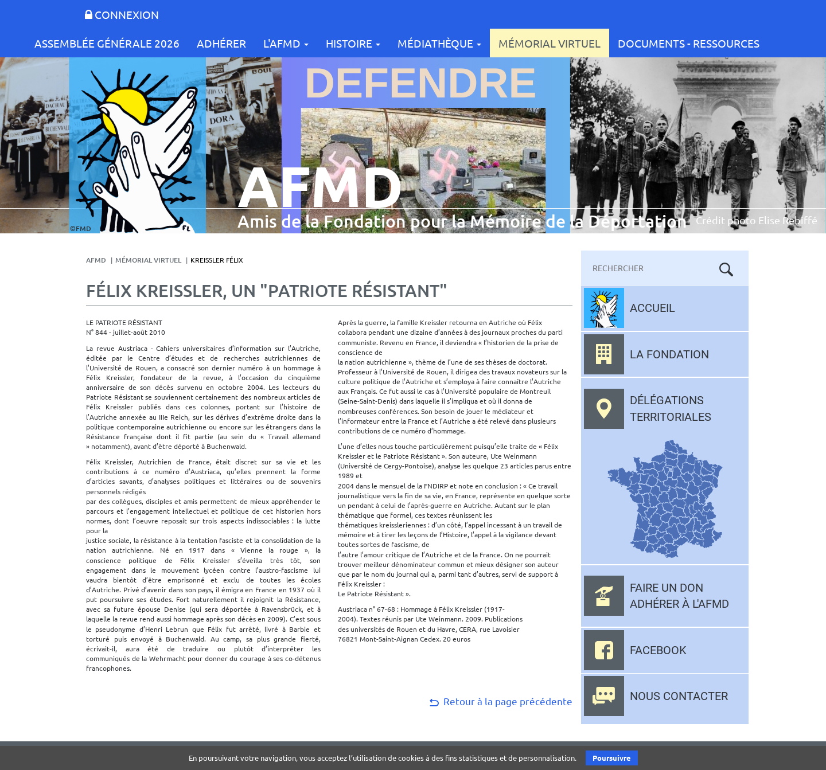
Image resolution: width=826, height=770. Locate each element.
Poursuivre (612, 758)
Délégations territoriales (670, 408)
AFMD (96, 260)
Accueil (652, 308)
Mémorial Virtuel (549, 43)
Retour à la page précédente (499, 701)
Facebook (658, 650)
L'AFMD (286, 43)
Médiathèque (439, 43)
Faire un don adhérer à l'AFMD (679, 596)
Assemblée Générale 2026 (107, 43)
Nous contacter (679, 696)
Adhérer (221, 43)
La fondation (669, 354)
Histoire (353, 43)
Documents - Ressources (688, 43)
